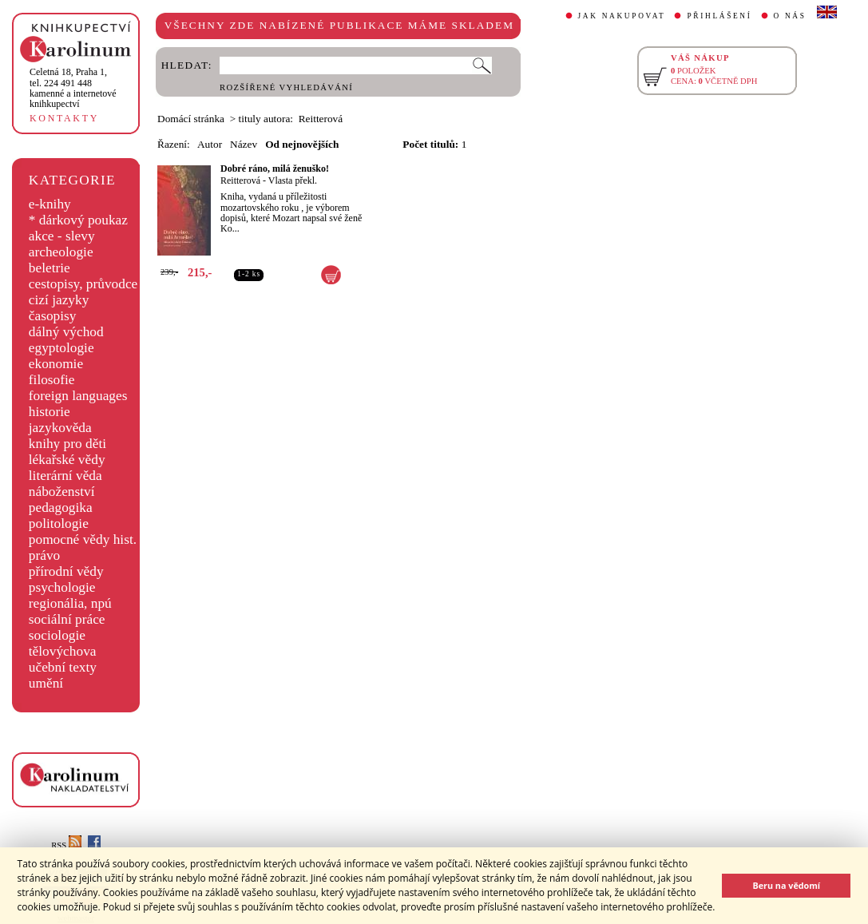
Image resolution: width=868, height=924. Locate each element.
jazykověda (60, 427)
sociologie (57, 635)
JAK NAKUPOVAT (622, 16)
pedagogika (61, 507)
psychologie (62, 587)
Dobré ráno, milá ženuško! (274, 168)
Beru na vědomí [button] (786, 885)
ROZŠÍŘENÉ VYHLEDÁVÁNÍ (286, 87)
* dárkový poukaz (78, 220)
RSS (66, 845)
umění (46, 683)
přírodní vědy (66, 571)
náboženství (62, 491)
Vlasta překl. (292, 180)
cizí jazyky (59, 299)
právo (44, 555)
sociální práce (67, 619)
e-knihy (50, 204)
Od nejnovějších (302, 144)
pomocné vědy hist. (83, 539)
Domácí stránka (190, 119)
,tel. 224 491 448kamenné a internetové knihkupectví (73, 87)
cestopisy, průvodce (83, 283)
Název (243, 144)
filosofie (52, 379)
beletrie (49, 268)
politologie (59, 523)
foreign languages (78, 395)
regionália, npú (70, 603)
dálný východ (66, 331)
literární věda (65, 475)
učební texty (63, 667)
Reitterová (240, 180)
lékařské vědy (67, 459)
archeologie (61, 252)
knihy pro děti (67, 443)
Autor (209, 144)
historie (49, 411)
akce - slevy (62, 236)
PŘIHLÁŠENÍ (719, 16)
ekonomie (56, 363)
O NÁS (790, 16)
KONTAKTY (64, 118)
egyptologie (61, 347)
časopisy (53, 315)
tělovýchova (63, 651)
